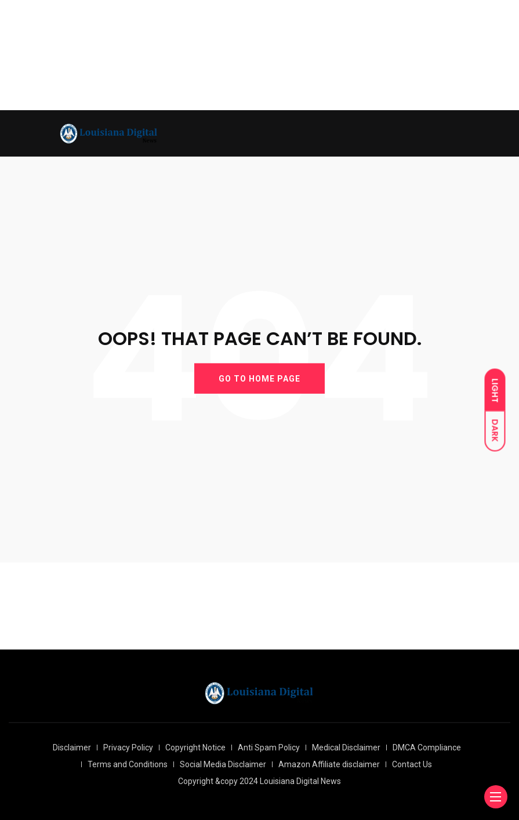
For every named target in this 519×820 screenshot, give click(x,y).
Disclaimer (72, 747)
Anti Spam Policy (269, 747)
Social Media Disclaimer (223, 764)
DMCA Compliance (427, 747)
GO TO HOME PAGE (259, 378)
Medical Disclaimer (346, 747)
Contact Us (412, 764)
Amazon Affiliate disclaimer (329, 764)
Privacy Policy (128, 747)
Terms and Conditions (128, 764)
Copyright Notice (195, 747)
